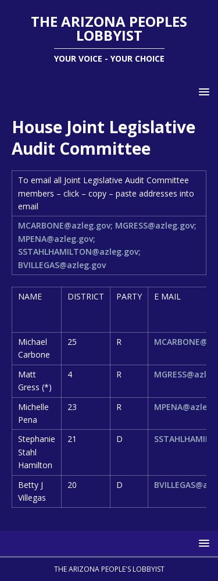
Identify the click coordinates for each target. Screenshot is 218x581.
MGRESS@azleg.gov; (155, 225)
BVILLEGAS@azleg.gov (62, 264)
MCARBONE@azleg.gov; (65, 225)
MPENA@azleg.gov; (56, 238)
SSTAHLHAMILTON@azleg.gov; (79, 251)
